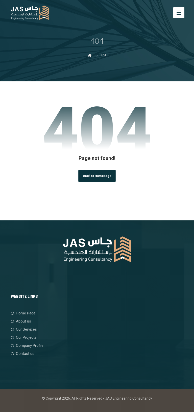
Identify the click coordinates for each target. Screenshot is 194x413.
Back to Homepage (97, 176)
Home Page (22, 313)
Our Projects (22, 338)
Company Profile (26, 346)
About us (20, 321)
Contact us (21, 354)
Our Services (23, 330)
